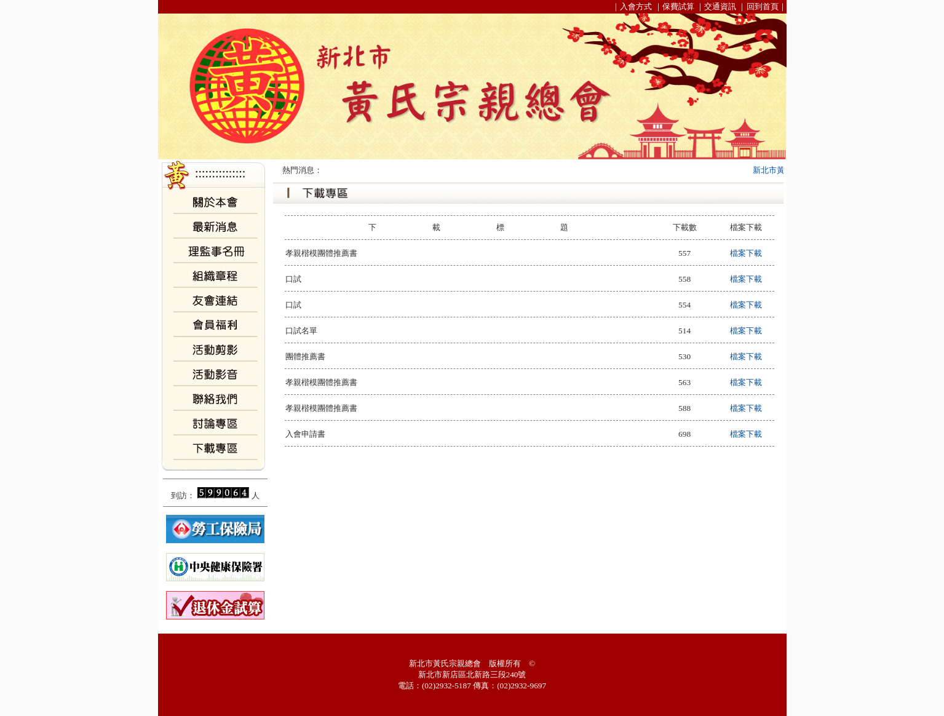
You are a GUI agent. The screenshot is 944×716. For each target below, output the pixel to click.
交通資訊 (720, 6)
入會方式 (636, 6)
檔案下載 (746, 253)
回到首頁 (763, 6)
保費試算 (678, 6)
